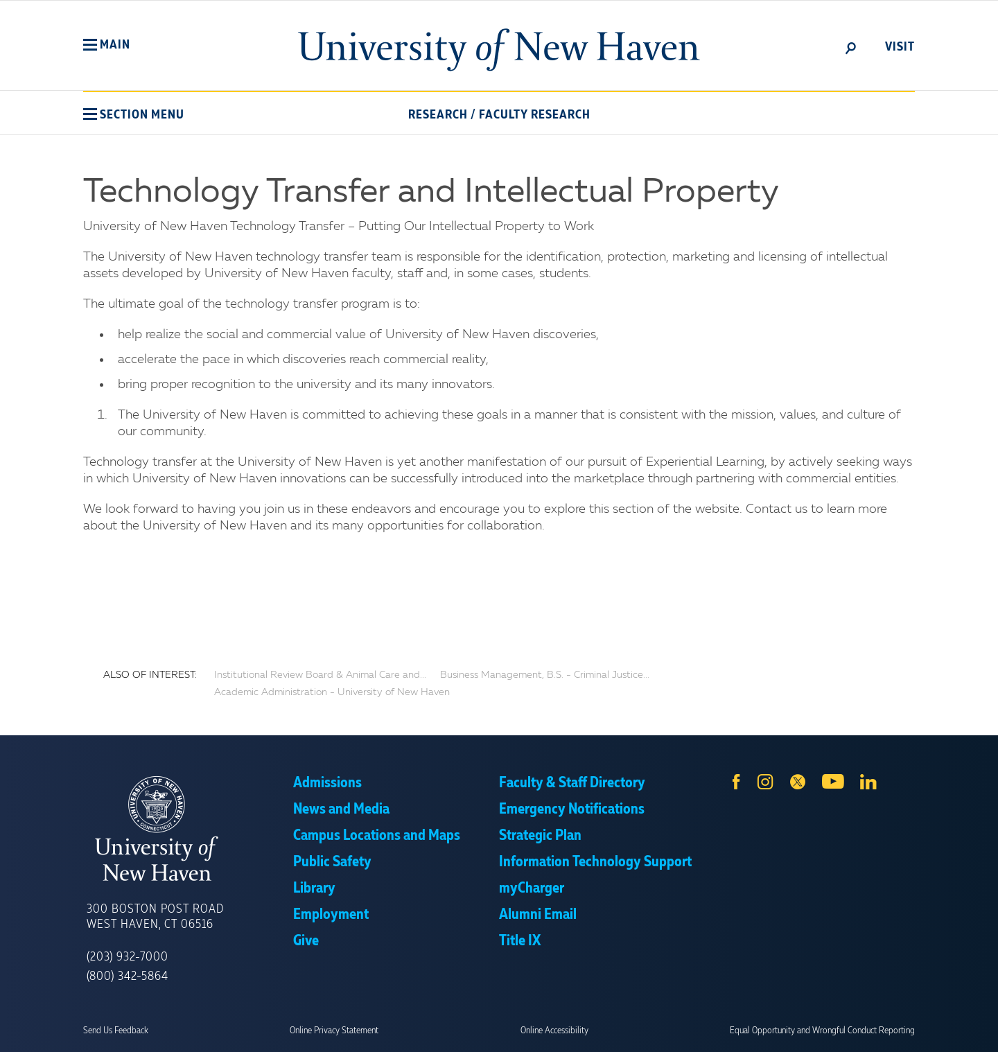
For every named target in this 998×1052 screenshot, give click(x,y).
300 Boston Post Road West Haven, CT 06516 (155, 917)
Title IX (520, 941)
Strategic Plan (540, 835)
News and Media (341, 809)
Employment (331, 914)
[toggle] (851, 47)
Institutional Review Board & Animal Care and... (320, 675)
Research (438, 115)
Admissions (327, 783)
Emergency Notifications (572, 809)
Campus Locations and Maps (376, 835)
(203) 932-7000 (127, 957)
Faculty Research (534, 115)
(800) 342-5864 (127, 976)
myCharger (531, 888)
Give (306, 941)
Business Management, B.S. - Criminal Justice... (544, 675)
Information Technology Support (595, 862)
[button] (106, 45)
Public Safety (332, 862)
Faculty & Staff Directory (572, 783)
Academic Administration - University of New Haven (332, 692)
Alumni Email (538, 914)
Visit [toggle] (900, 47)
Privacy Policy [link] (601, 1031)
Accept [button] (684, 1031)
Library (314, 888)
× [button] (985, 1021)
